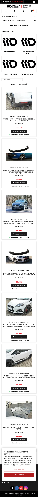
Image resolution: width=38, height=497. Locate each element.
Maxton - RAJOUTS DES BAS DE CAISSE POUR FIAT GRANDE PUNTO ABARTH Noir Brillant (19, 377)
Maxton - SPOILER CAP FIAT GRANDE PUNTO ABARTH (19, 428)
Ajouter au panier (19, 131)
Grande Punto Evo (9, 74)
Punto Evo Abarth (28, 74)
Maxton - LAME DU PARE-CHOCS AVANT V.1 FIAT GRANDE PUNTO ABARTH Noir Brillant (19, 274)
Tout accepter (19, 475)
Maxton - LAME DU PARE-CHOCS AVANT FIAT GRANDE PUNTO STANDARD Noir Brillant (19, 222)
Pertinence (12, 80)
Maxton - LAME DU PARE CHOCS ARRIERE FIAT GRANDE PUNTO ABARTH (19, 120)
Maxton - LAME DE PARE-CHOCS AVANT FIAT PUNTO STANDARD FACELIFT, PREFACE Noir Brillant (19, 172)
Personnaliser (19, 470)
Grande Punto (9, 52)
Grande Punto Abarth (28, 53)
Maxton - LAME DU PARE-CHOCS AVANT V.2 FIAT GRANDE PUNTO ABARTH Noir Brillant (19, 325)
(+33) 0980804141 (17, 2)
